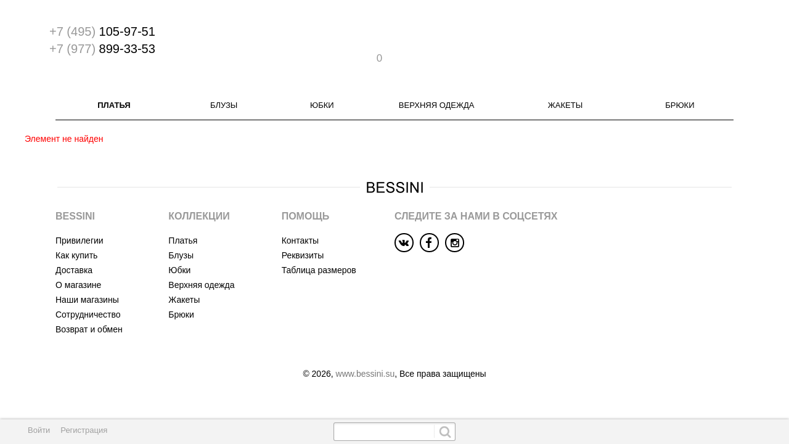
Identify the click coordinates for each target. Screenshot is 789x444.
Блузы (223, 83)
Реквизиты (303, 233)
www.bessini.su (365, 351)
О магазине (78, 263)
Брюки (679, 83)
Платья (113, 83)
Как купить (76, 233)
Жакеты (565, 83)
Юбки (322, 83)
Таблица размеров (319, 248)
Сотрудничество (87, 292)
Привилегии (79, 218)
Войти (39, 430)
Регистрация (83, 430)
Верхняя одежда (437, 83)
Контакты (300, 218)
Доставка (73, 248)
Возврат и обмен (89, 307)
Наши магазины (87, 277)
